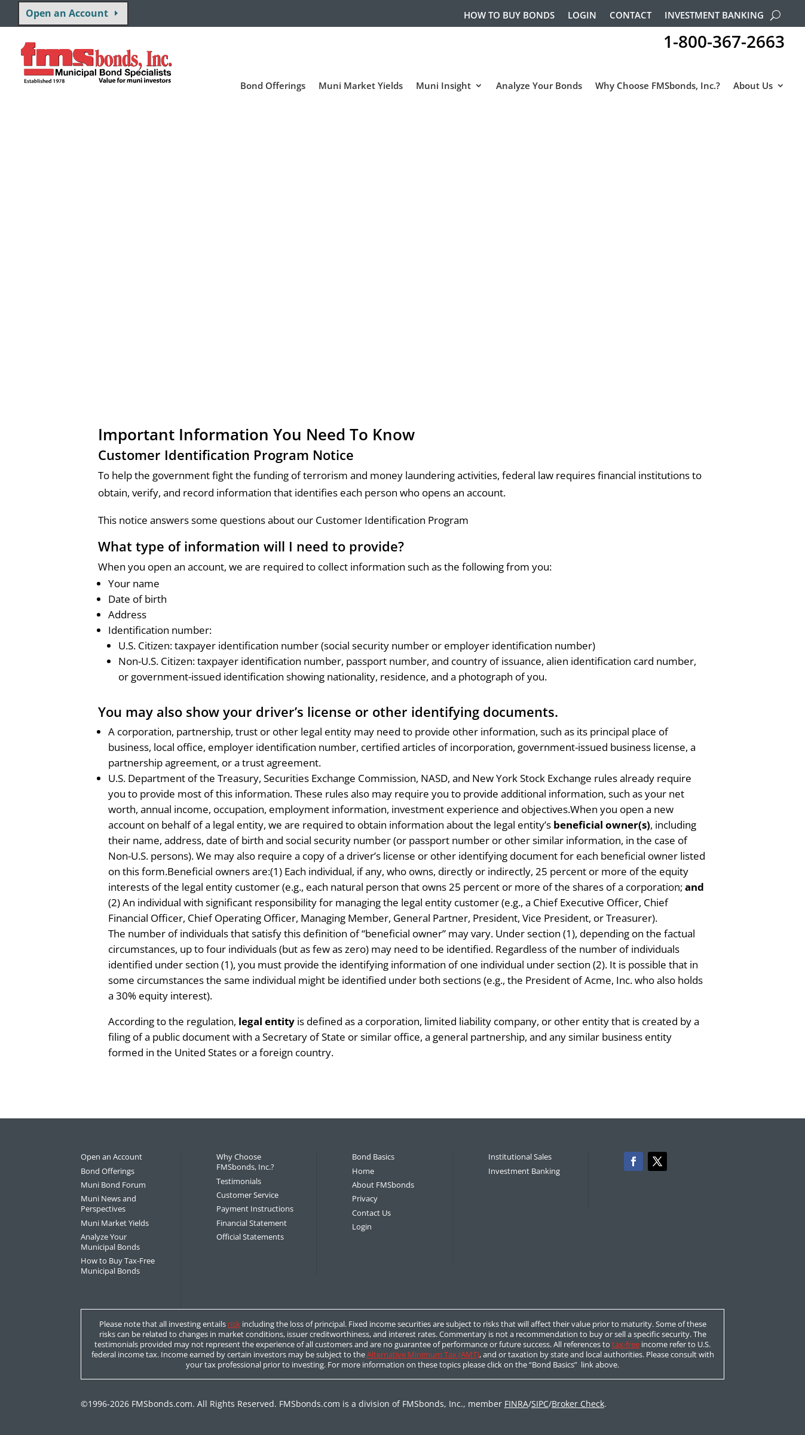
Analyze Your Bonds (539, 86)
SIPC (540, 1403)
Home (363, 1171)
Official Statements (250, 1236)
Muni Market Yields (361, 86)
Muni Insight (443, 86)
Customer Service (247, 1194)
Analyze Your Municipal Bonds (110, 1241)
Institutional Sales (520, 1156)
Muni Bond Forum (113, 1184)
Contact (630, 16)
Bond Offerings (272, 86)
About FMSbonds (383, 1184)
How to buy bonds (509, 16)
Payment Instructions (254, 1208)
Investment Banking (714, 16)
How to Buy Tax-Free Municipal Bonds (118, 1265)
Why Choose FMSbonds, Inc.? (657, 86)
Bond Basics (373, 1156)
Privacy (365, 1198)
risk (234, 1324)
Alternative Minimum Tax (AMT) (423, 1354)
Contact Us (371, 1212)
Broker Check (578, 1403)
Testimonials (238, 1181)
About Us (753, 86)
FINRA (516, 1403)
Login (582, 16)
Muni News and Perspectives (108, 1203)
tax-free (625, 1344)
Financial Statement (251, 1223)
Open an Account (67, 13)
